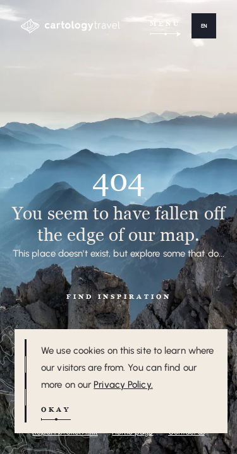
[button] (203, 25)
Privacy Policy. (123, 384)
